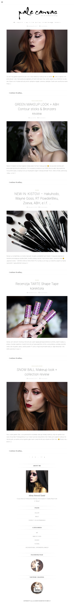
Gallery (37, 513)
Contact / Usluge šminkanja (37, 520)
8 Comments (42, 117)
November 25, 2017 (33, 378)
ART (37, 532)
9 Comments (44, 378)
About (37, 516)
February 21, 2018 (32, 207)
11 (41, 457)
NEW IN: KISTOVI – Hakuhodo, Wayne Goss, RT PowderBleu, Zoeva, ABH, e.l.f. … (37, 198)
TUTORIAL (37, 544)
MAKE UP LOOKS (35, 100)
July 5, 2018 (33, 117)
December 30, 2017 (33, 26)
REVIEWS (40, 100)
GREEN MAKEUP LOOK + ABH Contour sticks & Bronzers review (37, 109)
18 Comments (44, 207)
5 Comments (44, 26)
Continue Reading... (16, 93)
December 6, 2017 (32, 292)
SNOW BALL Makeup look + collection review (37, 372)
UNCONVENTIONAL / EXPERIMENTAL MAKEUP (37, 547)
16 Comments (44, 292)
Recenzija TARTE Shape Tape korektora (37, 286)
